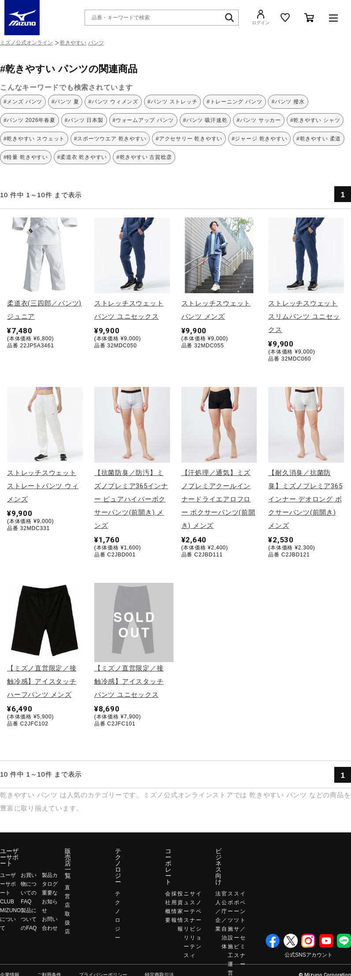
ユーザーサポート (9, 857)
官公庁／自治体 (224, 920)
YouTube (326, 941)
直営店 (67, 896)
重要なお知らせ (50, 901)
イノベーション (198, 920)
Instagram (308, 941)
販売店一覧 (68, 863)
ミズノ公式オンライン (26, 43)
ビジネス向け (218, 866)
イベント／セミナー (242, 929)
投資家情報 (180, 911)
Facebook (273, 941)
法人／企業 (218, 911)
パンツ (96, 43)
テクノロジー (118, 866)
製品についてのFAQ (29, 919)
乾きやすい (73, 43)
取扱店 (67, 923)
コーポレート (168, 866)
